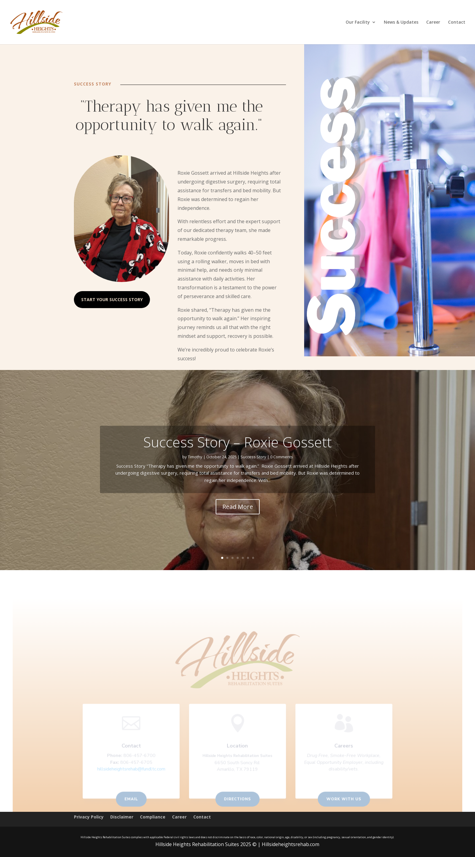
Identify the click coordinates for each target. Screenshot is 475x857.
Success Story (253, 465)
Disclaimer (121, 817)
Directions (237, 799)
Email (134, 799)
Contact (456, 22)
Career (433, 22)
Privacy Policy (89, 817)
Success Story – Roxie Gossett (237, 450)
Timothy (195, 465)
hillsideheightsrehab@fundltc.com (134, 770)
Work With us (341, 799)
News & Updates (401, 22)
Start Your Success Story (112, 299)
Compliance (152, 817)
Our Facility (358, 22)
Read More (237, 515)
